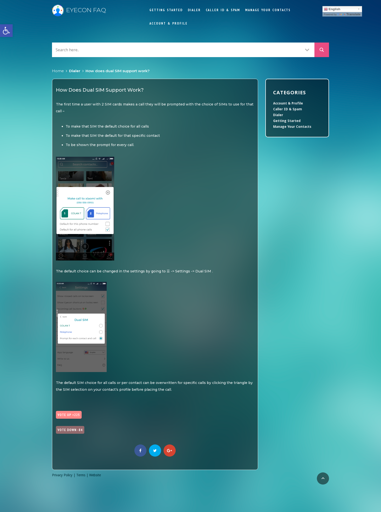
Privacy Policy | (64, 475)
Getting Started (166, 10)
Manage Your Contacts (268, 10)
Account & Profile (168, 23)
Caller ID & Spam (223, 10)
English (332, 9)
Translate (349, 14)
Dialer (194, 10)
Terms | (82, 475)
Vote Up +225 (69, 415)
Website (95, 475)
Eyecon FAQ (79, 10)
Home (58, 71)
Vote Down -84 (70, 430)
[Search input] (177, 50)
